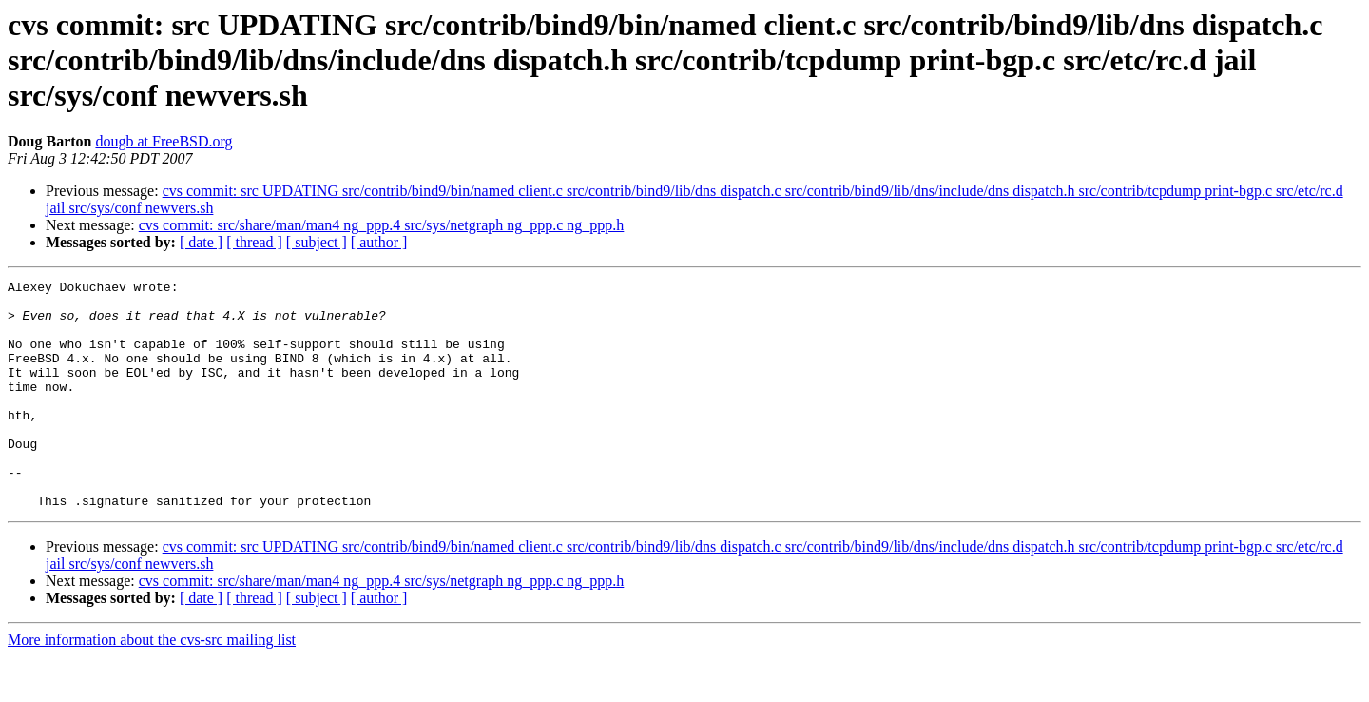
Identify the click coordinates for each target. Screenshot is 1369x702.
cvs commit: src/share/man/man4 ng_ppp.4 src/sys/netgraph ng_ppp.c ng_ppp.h (382, 225)
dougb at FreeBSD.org (163, 141)
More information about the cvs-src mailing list (152, 685)
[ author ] (379, 242)
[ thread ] (254, 242)
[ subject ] (316, 242)
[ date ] (201, 242)
